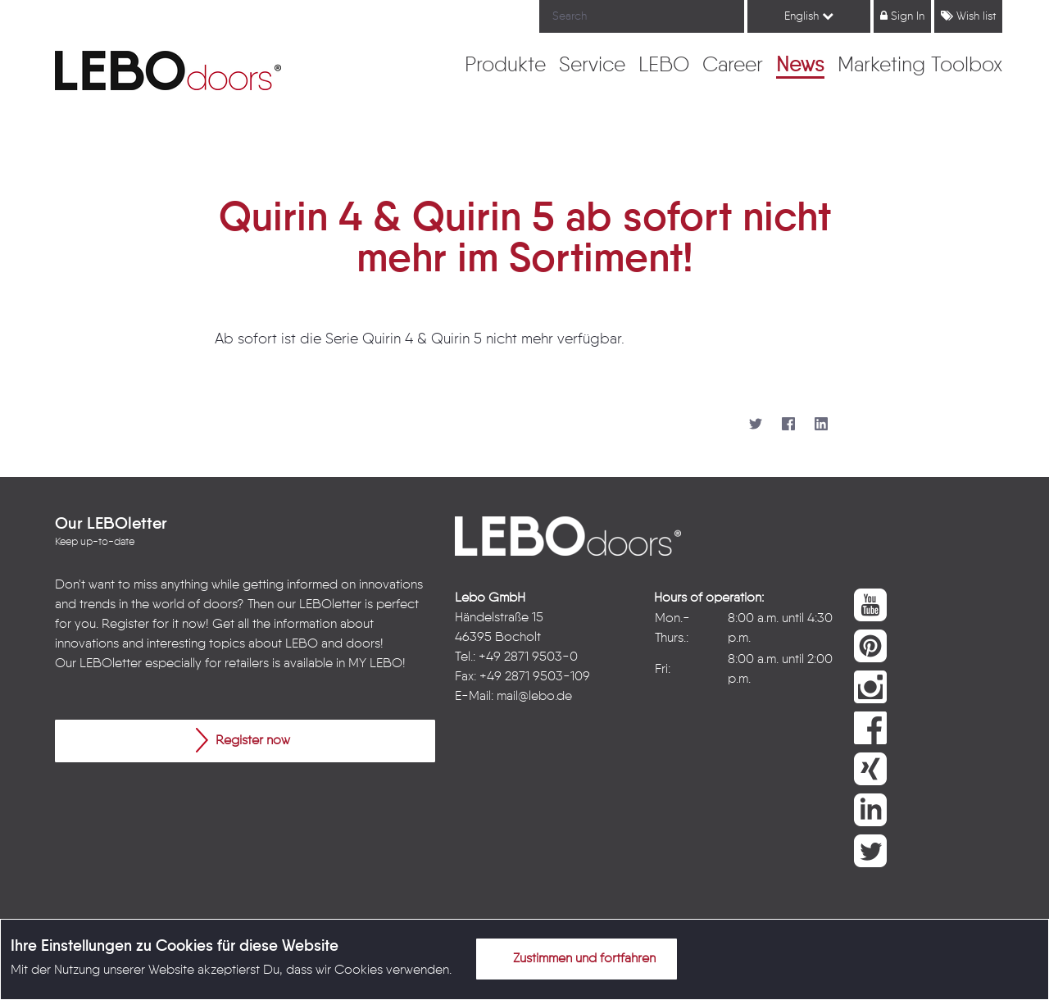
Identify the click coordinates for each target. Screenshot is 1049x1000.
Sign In (902, 16)
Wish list (968, 16)
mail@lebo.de (534, 696)
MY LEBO (375, 663)
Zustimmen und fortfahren (574, 958)
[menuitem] (505, 66)
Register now (243, 740)
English (808, 16)
